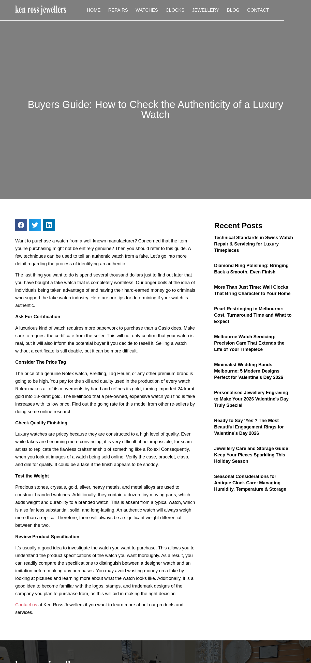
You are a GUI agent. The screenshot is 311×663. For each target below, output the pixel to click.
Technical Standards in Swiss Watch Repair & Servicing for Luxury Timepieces (253, 244)
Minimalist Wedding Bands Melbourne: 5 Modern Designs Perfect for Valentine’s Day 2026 (248, 371)
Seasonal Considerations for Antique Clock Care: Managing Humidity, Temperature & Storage (250, 483)
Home (118, 10)
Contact (283, 10)
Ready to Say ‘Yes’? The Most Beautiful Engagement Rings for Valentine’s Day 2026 (249, 427)
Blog (257, 10)
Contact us (26, 604)
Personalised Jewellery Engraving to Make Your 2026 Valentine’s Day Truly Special (251, 399)
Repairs (143, 10)
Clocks (199, 10)
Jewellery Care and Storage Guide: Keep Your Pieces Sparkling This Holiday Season (252, 455)
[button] (21, 225)
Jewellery (230, 10)
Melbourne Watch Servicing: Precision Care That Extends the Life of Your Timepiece (249, 343)
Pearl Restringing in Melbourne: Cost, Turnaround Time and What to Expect (252, 315)
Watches (171, 10)
